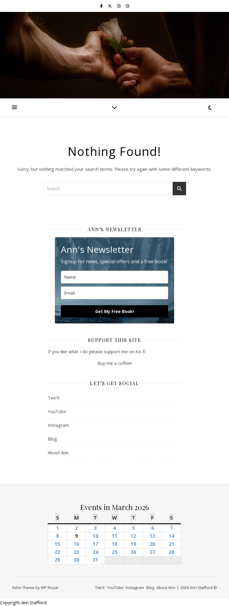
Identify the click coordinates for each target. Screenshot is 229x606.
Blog (52, 439)
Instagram (58, 425)
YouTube (57, 411)
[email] (114, 292)
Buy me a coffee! (115, 363)
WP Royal (49, 587)
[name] (114, 277)
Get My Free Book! (114, 311)
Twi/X (54, 398)
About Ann (58, 452)
